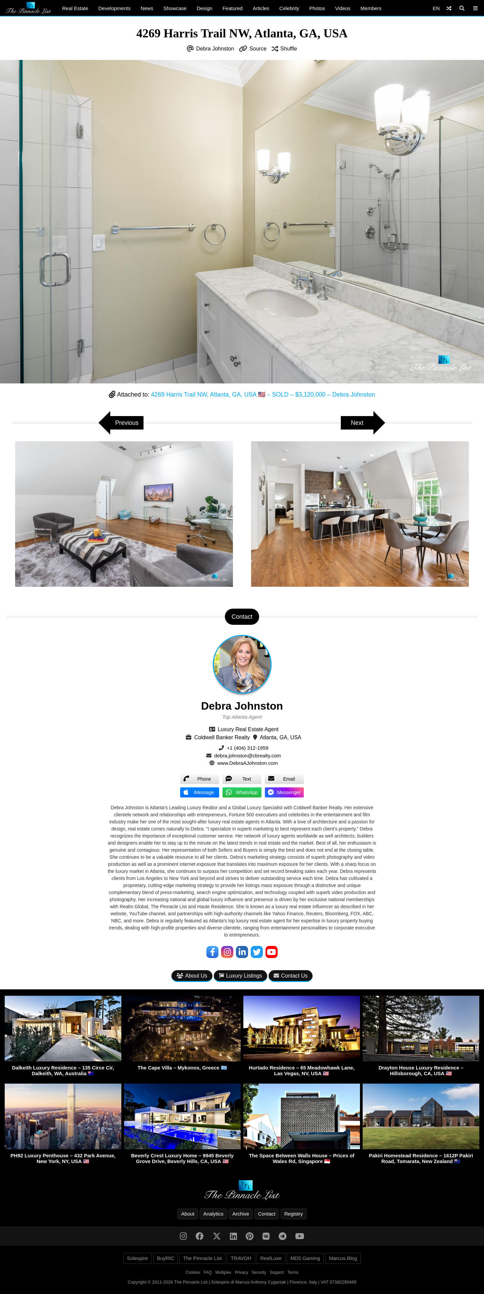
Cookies (193, 1272)
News (146, 8)
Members (371, 8)
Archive (240, 1214)
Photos (317, 8)
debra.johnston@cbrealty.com (247, 755)
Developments (114, 8)
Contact (267, 1214)
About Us (191, 976)
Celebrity (289, 8)
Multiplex (223, 1272)
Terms (292, 1272)
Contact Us (291, 976)
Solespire (137, 1258)
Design (204, 8)
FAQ (208, 1272)
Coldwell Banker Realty (222, 737)
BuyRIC (165, 1258)
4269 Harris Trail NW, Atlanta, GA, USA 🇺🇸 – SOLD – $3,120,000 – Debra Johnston (263, 394)
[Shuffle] (449, 8)
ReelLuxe (270, 1258)
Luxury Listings (240, 976)
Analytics (213, 1214)
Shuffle (288, 49)
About (187, 1214)
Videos (343, 8)
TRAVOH (241, 1258)
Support (277, 1272)
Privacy (241, 1272)
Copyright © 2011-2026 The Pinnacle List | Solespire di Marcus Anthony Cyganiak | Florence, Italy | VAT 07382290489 (242, 1282)
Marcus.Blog (343, 1258)
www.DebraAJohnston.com (247, 763)
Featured (233, 8)
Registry (293, 1214)
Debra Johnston (215, 49)
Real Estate (75, 8)
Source (258, 49)
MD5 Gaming (305, 1258)
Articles (261, 8)
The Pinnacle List (202, 1258)
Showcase (175, 8)
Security (259, 1272)
